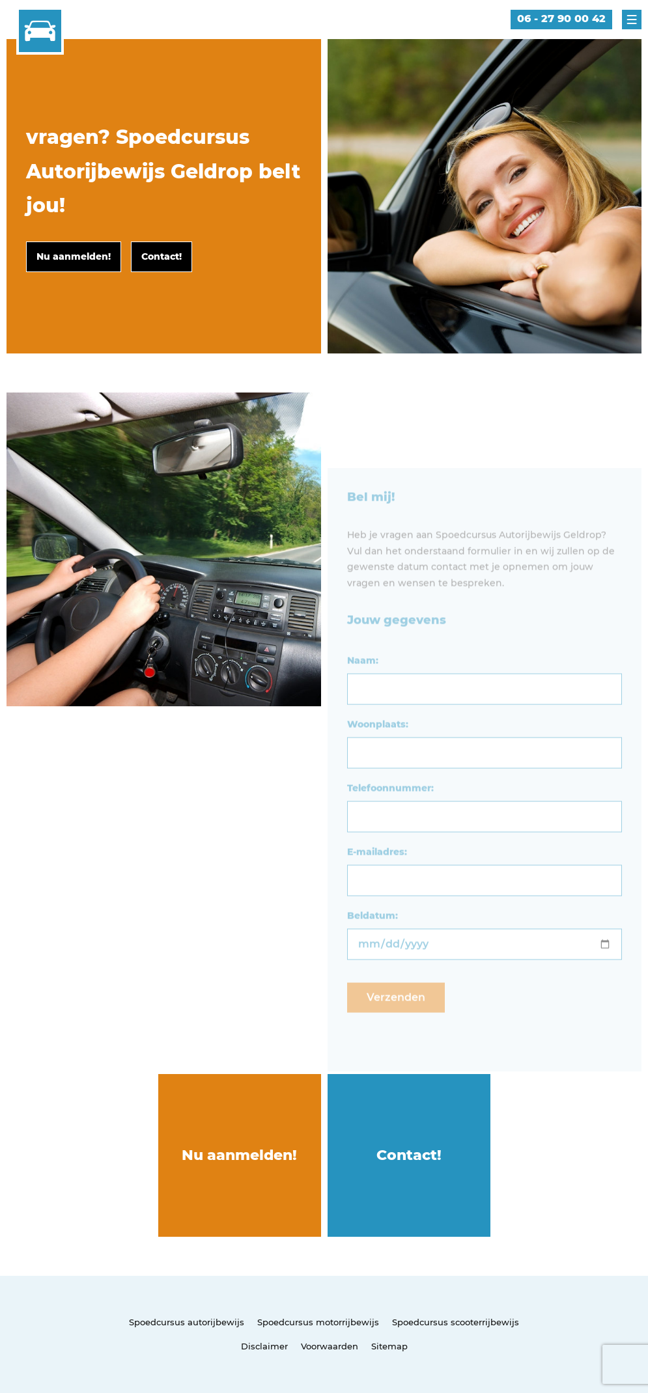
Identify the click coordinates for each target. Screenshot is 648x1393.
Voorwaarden (329, 1346)
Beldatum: (372, 938)
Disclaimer (264, 1346)
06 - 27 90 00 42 (561, 18)
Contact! (409, 1155)
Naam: (362, 683)
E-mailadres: (377, 874)
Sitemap (389, 1346)
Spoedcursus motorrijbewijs (318, 1322)
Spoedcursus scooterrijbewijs (455, 1322)
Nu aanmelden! (239, 1155)
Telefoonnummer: (390, 810)
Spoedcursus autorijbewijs (186, 1322)
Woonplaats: (377, 746)
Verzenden (396, 1020)
